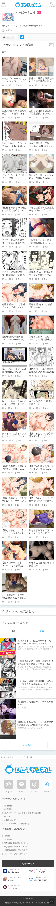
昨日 (14, 631)
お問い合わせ (10, 820)
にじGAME (43, 870)
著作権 (7, 836)
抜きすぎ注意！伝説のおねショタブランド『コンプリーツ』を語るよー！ (41, 533)
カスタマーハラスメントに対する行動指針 (22, 813)
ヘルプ (7, 816)
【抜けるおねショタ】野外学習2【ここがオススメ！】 (41, 436)
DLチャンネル (28, 4)
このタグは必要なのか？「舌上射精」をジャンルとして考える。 (41, 114)
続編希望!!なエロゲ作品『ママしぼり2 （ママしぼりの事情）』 (14, 307)
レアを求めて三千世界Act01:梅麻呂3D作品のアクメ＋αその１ (14, 598)
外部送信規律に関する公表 (16, 850)
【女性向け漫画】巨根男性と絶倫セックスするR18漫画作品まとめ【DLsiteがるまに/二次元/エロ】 (35, 684)
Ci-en (17, 879)
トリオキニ (17, 887)
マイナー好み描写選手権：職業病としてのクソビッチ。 (14, 275)
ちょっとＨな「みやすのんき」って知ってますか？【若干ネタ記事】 (14, 404)
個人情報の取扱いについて (16, 847)
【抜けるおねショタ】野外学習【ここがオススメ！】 (41, 501)
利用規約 (8, 809)
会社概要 (8, 806)
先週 (42, 631)
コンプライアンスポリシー (16, 854)
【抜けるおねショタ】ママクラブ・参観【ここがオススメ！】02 (14, 469)
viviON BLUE (43, 879)
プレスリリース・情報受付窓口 (18, 824)
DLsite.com (17, 870)
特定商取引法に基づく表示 (16, 843)
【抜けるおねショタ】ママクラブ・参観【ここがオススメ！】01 (41, 469)
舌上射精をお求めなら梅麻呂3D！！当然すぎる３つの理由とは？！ (14, 114)
